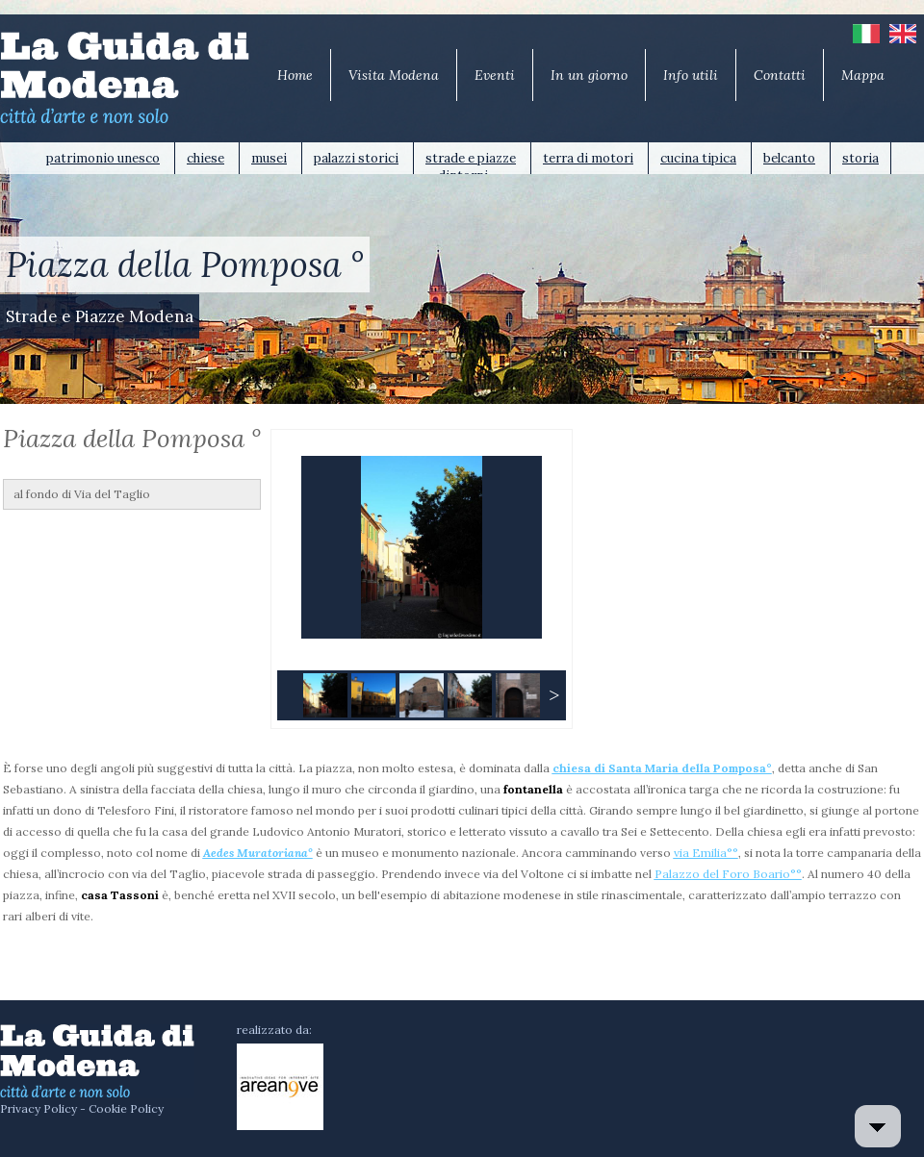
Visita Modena (393, 75)
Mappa (863, 75)
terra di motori (588, 158)
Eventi (495, 75)
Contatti (780, 75)
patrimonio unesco (103, 158)
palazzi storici (356, 158)
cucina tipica (698, 158)
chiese (205, 158)
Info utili (690, 75)
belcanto (789, 158)
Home (295, 75)
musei (269, 158)
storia (860, 158)
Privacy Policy (38, 1108)
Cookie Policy (126, 1108)
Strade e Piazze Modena (99, 316)
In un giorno (589, 75)
